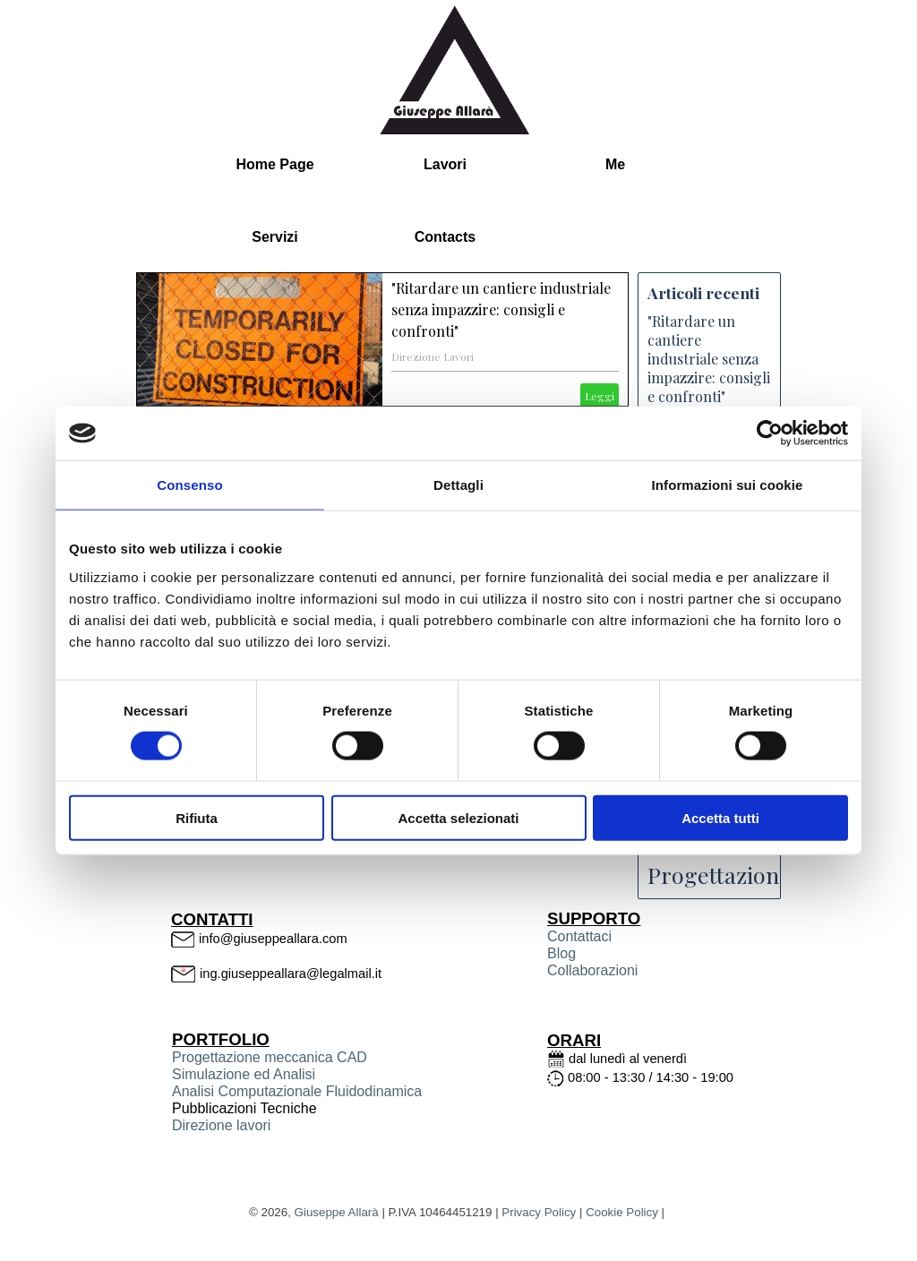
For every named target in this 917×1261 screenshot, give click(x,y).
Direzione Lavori (432, 356)
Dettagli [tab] (458, 485)
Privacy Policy (538, 1212)
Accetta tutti (720, 817)
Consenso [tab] (189, 485)
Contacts (445, 236)
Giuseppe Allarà (337, 1212)
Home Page (274, 164)
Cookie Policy (622, 1212)
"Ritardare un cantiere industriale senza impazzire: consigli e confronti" (501, 309)
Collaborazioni (592, 970)
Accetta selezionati (458, 817)
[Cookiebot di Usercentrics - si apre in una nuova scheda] (769, 433)
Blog (561, 953)
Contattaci (579, 936)
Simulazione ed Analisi (243, 1074)
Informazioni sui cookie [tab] (727, 485)
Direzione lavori (221, 1125)
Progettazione (719, 874)
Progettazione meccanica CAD (269, 1057)
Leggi (599, 396)
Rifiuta (197, 817)
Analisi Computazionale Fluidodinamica (297, 1091)
